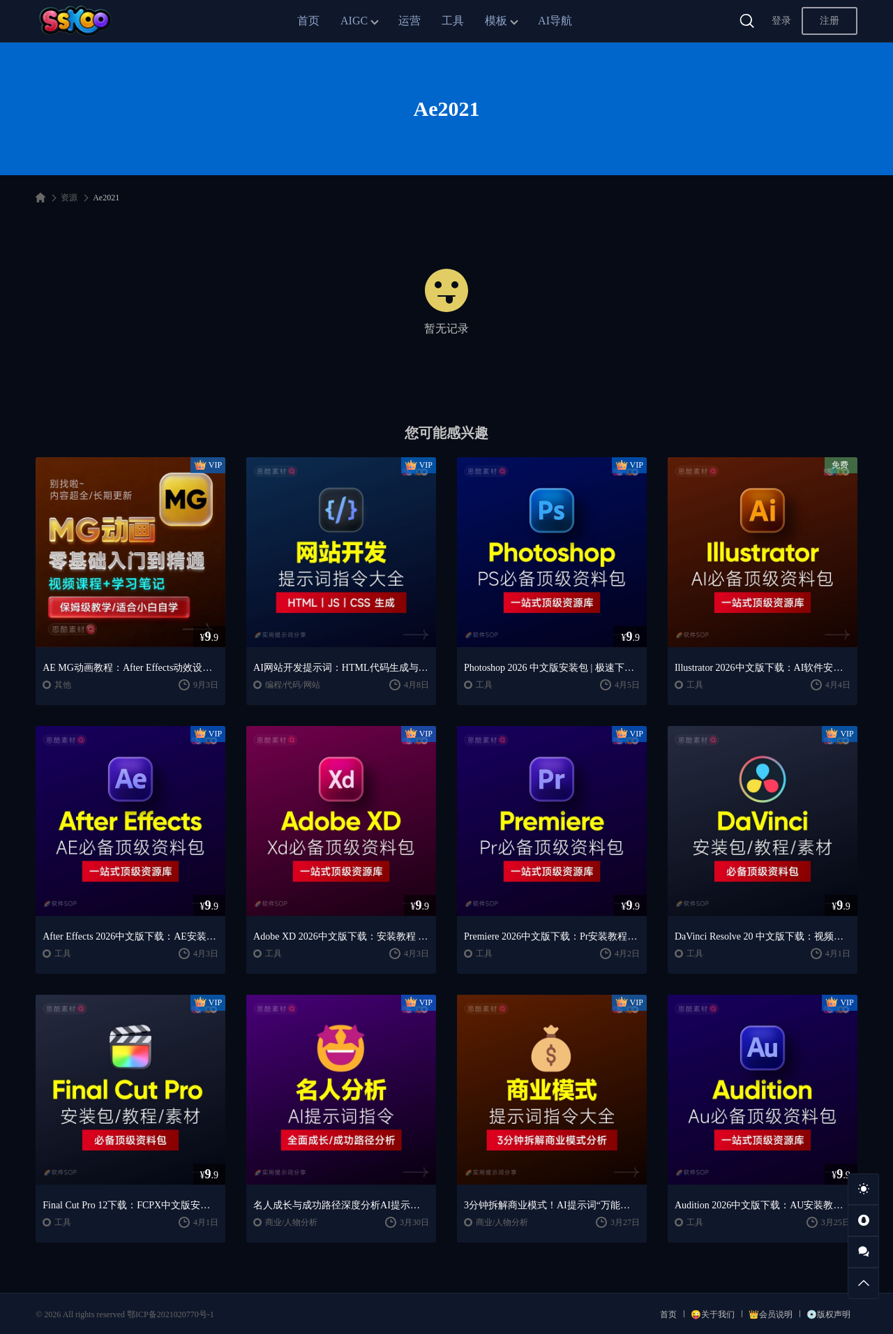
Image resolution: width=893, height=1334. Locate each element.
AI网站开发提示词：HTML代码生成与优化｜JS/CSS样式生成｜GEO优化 (341, 667)
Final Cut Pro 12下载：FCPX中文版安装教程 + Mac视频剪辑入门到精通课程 (130, 1205)
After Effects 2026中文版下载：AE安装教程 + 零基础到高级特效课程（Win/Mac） (130, 936)
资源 (69, 197)
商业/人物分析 (291, 1222)
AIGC (354, 21)
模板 (496, 21)
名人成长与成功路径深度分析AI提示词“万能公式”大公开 (341, 1205)
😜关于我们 (713, 1314)
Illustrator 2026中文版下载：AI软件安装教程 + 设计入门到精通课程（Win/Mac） (762, 667)
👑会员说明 (771, 1314)
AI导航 (555, 21)
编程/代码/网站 (292, 685)
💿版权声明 (828, 1314)
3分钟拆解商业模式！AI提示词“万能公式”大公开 (552, 1205)
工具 (453, 21)
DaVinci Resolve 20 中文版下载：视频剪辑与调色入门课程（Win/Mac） (762, 936)
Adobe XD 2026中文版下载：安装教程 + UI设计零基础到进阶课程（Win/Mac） (341, 936)
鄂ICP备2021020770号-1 (170, 1314)
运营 (409, 21)
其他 (62, 685)
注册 (829, 20)
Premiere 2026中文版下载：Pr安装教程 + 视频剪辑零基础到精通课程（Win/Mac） (552, 936)
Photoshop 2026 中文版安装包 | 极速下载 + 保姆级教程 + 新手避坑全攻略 (552, 667)
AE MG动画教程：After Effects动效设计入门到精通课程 (130, 667)
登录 (781, 20)
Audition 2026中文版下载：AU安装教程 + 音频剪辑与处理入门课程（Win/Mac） (762, 1205)
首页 (308, 21)
